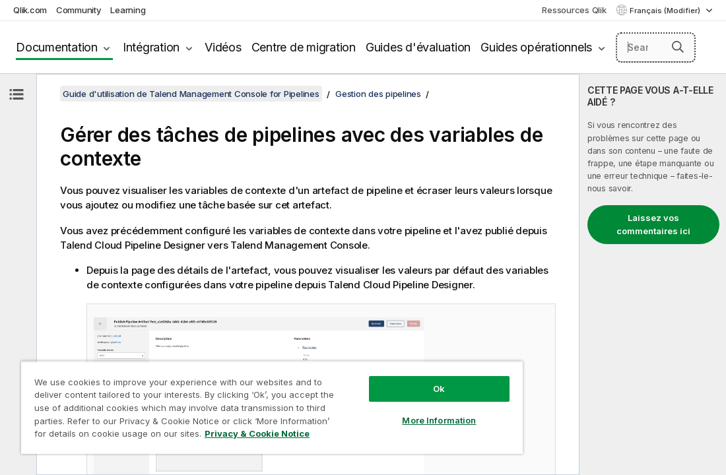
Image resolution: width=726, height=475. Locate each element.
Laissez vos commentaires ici (653, 224)
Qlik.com (30, 10)
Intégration (151, 47)
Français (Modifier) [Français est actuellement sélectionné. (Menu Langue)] (666, 10)
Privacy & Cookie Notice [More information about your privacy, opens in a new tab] (257, 433)
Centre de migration (303, 47)
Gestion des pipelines (378, 93)
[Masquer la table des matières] (16, 94)
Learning (127, 10)
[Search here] (655, 47)
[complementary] (652, 274)
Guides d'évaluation (418, 47)
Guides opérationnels (536, 47)
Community (79, 10)
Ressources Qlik (574, 10)
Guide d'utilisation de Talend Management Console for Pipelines (191, 93)
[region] (272, 407)
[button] (678, 46)
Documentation (57, 47)
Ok (439, 388)
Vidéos (223, 47)
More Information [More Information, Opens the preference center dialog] (439, 420)
